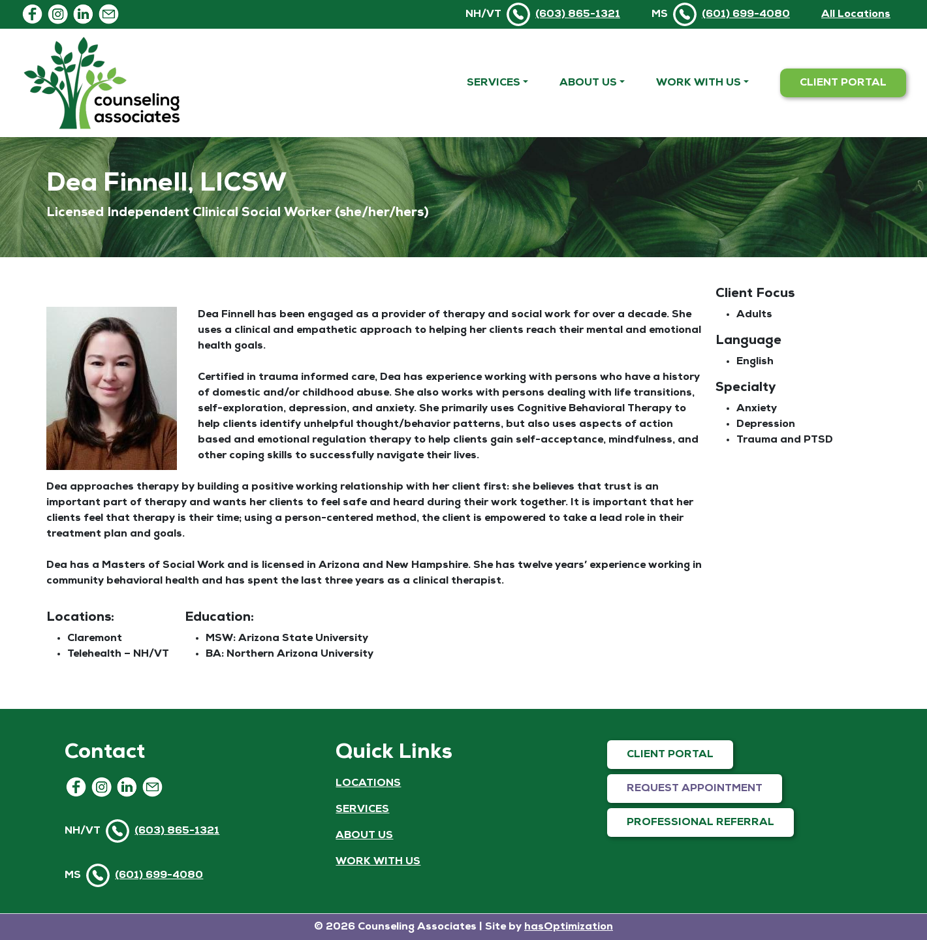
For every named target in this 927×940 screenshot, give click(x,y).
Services (493, 83)
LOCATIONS (368, 783)
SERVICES (362, 809)
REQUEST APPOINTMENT (694, 788)
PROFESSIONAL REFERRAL (700, 822)
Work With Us (698, 83)
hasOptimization (568, 927)
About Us (588, 83)
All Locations (855, 14)
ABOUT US (364, 835)
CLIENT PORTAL (843, 83)
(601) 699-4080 (746, 14)
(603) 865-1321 (577, 14)
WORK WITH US (378, 861)
